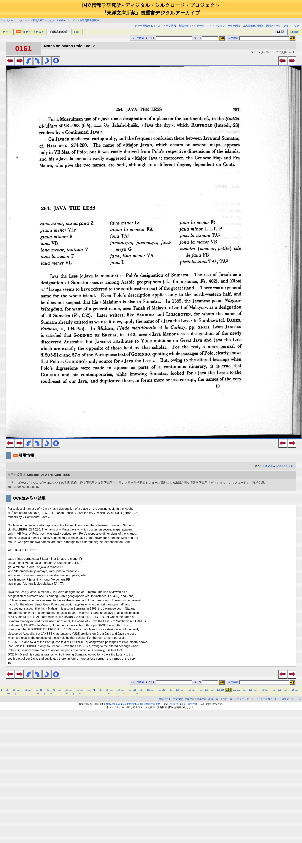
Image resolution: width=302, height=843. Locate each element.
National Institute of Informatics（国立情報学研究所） (134, 704)
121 (163, 690)
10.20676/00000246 (279, 466)
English (294, 31)
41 (54, 690)
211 (8, 693)
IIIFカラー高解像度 (30, 31)
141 (192, 690)
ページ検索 (137, 38)
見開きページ (273, 25)
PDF (77, 31)
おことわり (274, 699)
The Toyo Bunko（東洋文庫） (184, 704)
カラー (7, 31)
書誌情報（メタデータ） (192, 25)
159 (218, 690)
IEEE (66, 474)
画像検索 (189, 699)
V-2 (75, 20)
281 (109, 693)
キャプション (217, 25)
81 (107, 690)
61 (81, 690)
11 (14, 690)
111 (149, 690)
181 (265, 690)
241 (52, 693)
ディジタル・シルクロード (15, 20)
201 (294, 690)
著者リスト (214, 699)
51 (67, 690)
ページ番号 (169, 25)
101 (134, 690)
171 (250, 690)
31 (41, 690)
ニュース (296, 699)
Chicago (33, 474)
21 (27, 690)
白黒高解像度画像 (89, 20)
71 (94, 690)
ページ (205, 38)
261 (80, 693)
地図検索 (201, 699)
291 (124, 693)
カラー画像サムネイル (148, 25)
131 (177, 690)
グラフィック (291, 25)
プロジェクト (244, 699)
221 (23, 693)
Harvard (55, 474)
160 (223, 690)
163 (238, 690)
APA (44, 474)
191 (279, 690)
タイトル (169, 38)
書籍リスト (165, 699)
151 (206, 690)
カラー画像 (233, 25)
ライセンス (259, 699)
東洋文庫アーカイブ (43, 20)
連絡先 (285, 699)
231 (37, 693)
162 (234, 690)
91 (120, 690)
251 (66, 693)
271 (95, 693)
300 (137, 693)
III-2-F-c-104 (63, 20)
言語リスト (228, 699)
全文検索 (233, 38)
